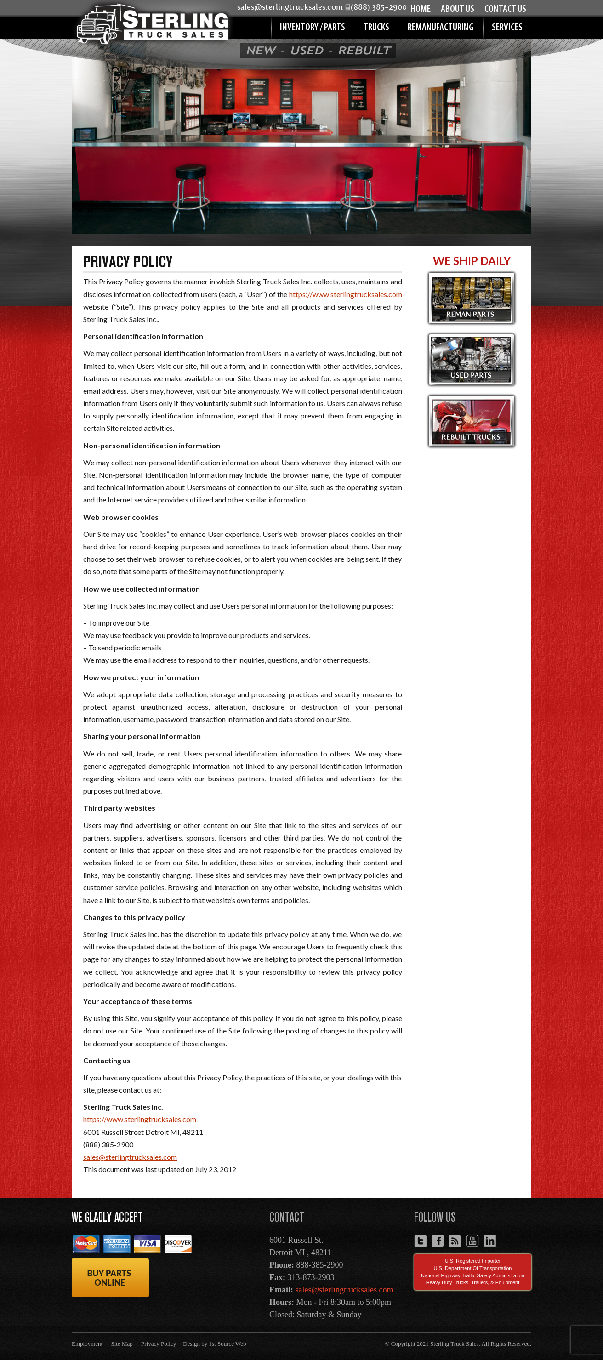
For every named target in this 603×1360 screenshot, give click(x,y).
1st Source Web (227, 1343)
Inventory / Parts (312, 28)
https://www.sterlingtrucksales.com (345, 294)
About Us (457, 9)
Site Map (121, 1343)
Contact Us (505, 9)
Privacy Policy (158, 1343)
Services (507, 28)
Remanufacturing (440, 28)
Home (420, 9)
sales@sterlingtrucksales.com (130, 1156)
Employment (87, 1343)
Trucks (376, 28)
